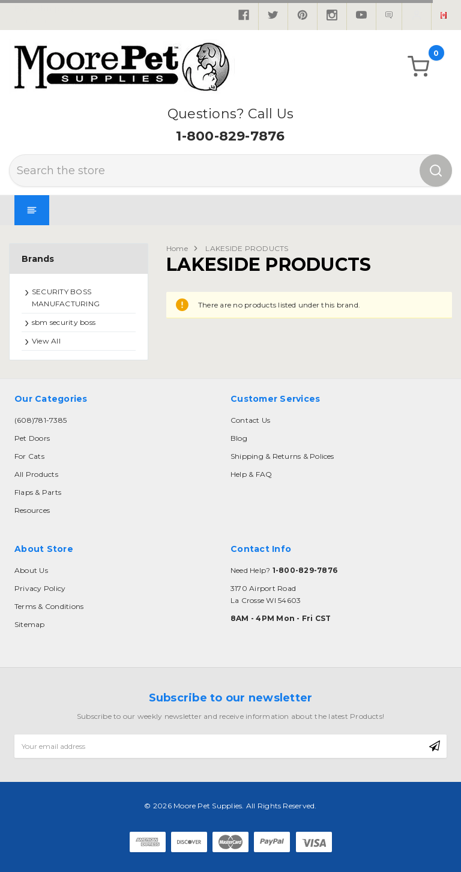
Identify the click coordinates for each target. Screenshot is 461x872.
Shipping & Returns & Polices (282, 456)
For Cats (29, 456)
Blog (238, 438)
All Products (36, 474)
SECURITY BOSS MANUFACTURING (66, 297)
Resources (32, 510)
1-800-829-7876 (230, 136)
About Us (31, 570)
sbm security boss (63, 322)
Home (177, 248)
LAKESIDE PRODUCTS (246, 248)
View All (46, 340)
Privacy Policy (39, 588)
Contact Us (250, 420)
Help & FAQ (251, 474)
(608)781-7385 (40, 420)
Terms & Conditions (48, 606)
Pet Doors (32, 438)
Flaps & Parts (37, 492)
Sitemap (29, 624)
